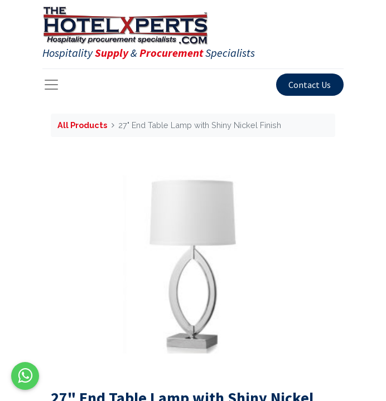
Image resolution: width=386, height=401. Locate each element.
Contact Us (309, 84)
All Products (82, 125)
